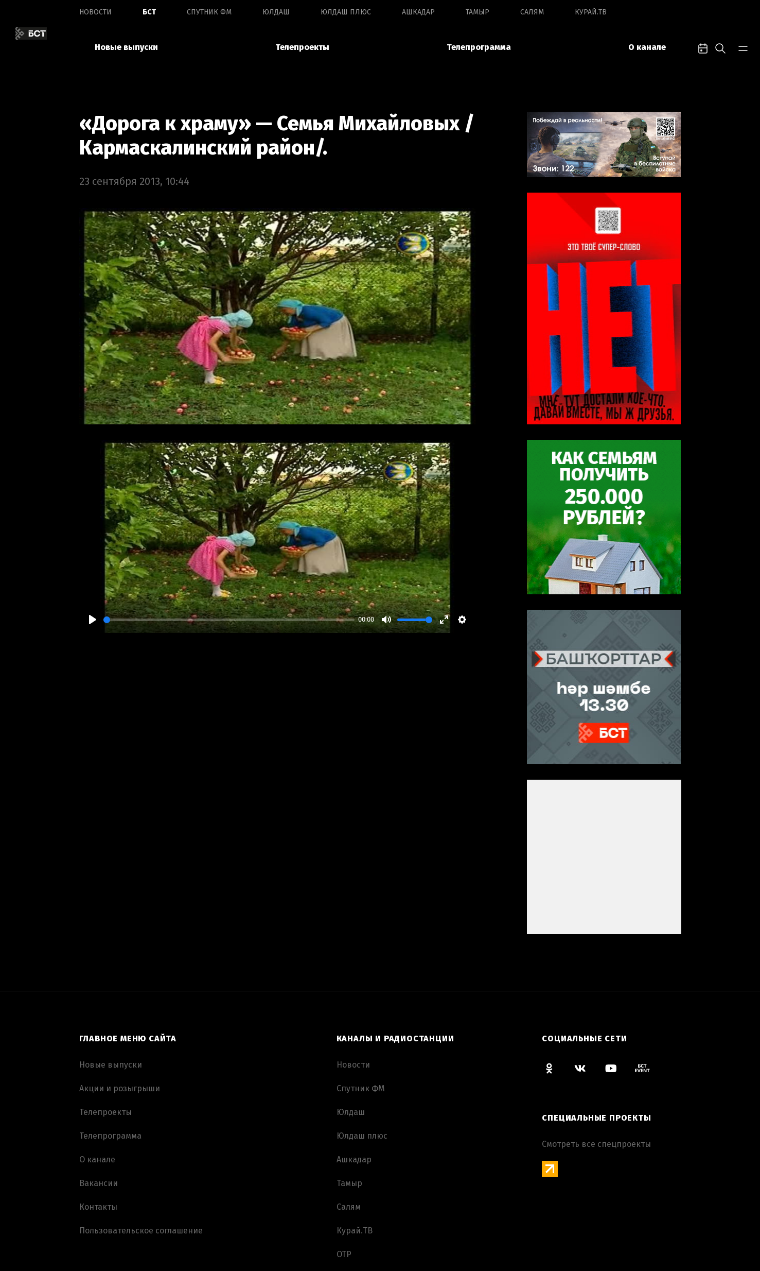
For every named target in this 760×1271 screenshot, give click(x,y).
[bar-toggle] (743, 47)
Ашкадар (418, 12)
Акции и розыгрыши (119, 1088)
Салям (532, 12)
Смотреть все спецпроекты (596, 1144)
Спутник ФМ (209, 12)
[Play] (92, 619)
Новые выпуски (126, 47)
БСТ (149, 12)
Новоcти (95, 12)
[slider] (229, 620)
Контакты (98, 1207)
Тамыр (477, 12)
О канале (647, 47)
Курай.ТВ (591, 12)
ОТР (344, 1254)
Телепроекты (302, 47)
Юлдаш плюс (346, 12)
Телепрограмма (479, 47)
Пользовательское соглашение (141, 1230)
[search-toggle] (720, 47)
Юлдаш (276, 12)
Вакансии (98, 1183)
